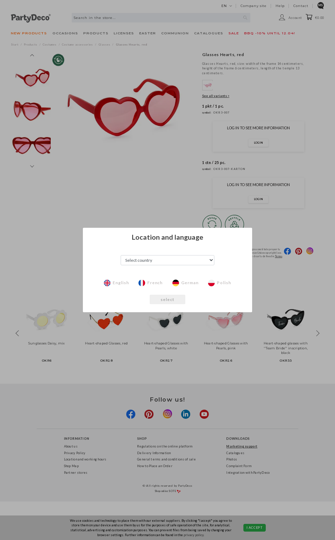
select (168, 299)
